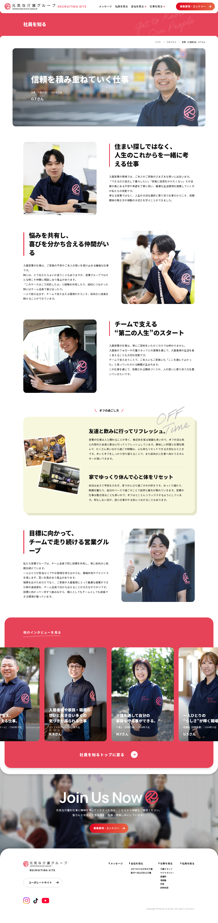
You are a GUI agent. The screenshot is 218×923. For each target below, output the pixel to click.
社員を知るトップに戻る (109, 755)
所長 (162, 883)
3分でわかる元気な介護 (142, 868)
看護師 (163, 876)
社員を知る (121, 6)
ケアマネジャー (167, 872)
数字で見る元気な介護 (141, 872)
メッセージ (105, 6)
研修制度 (164, 887)
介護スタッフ (166, 868)
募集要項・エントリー (195, 6)
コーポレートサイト (43, 882)
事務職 (163, 880)
